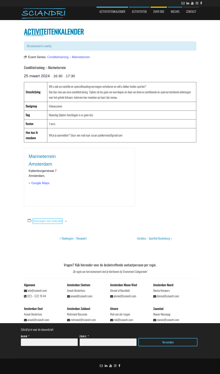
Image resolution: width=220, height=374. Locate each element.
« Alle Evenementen (34, 35)
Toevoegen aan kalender (47, 221)
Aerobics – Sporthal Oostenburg (154, 238)
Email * (108, 339)
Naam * (49, 339)
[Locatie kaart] (105, 177)
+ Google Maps (39, 183)
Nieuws (175, 11)
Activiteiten (139, 11)
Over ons (158, 11)
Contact (191, 11)
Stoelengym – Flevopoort (73, 238)
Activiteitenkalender (112, 11)
